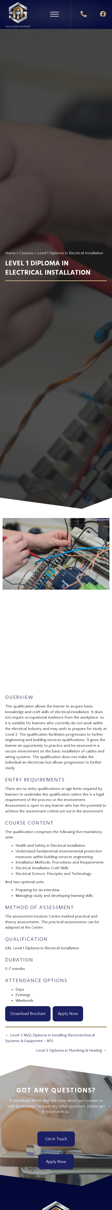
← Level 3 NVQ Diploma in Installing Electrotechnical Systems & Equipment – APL (50, 1038)
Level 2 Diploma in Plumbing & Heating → (71, 1050)
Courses (26, 253)
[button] (54, 14)
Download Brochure (27, 1013)
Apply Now (68, 1013)
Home (10, 253)
